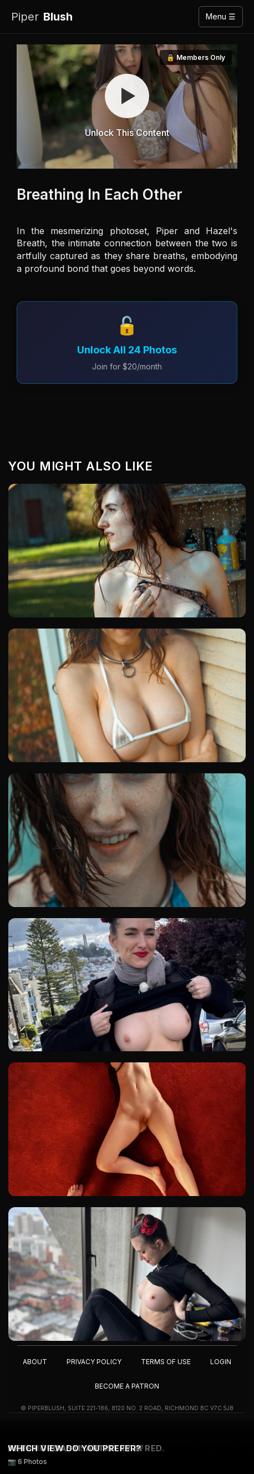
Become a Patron (127, 1386)
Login (220, 1362)
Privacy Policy (94, 1362)
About (35, 1362)
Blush (42, 17)
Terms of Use (166, 1362)
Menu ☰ (221, 16)
